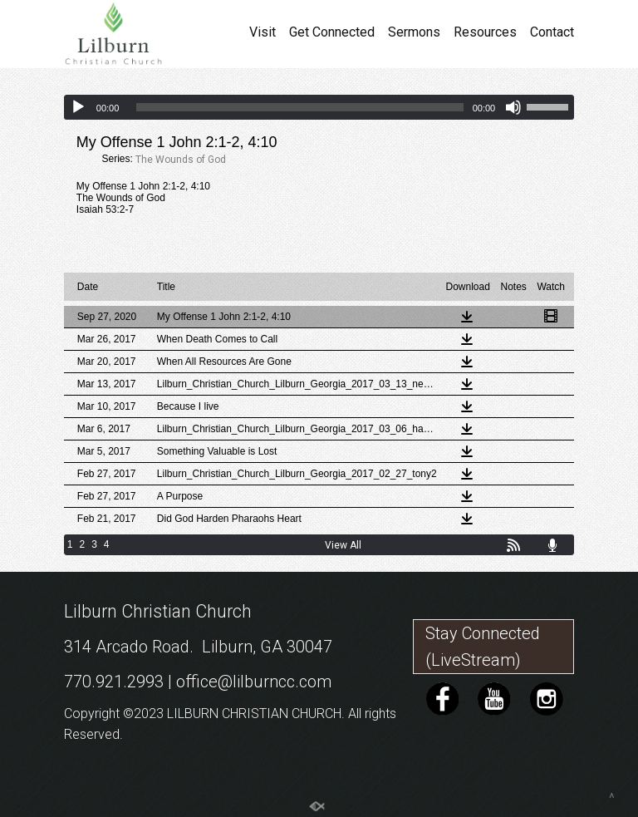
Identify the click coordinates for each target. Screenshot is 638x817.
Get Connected (332, 32)
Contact (552, 32)
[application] (319, 107)
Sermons (414, 32)
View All (343, 545)
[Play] (78, 107)
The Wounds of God (180, 159)
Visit (262, 32)
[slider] (299, 107)
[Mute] (513, 107)
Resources (485, 32)
